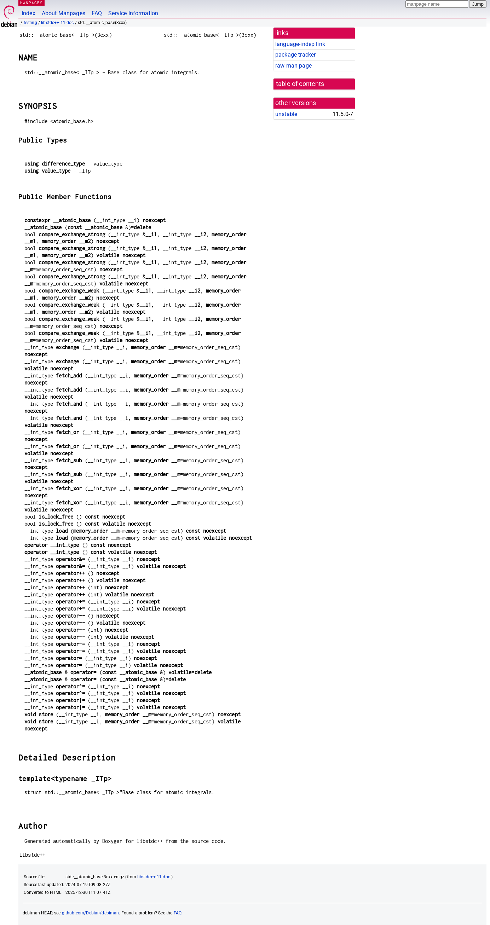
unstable (286, 114)
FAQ (97, 13)
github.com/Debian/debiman (90, 912)
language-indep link (300, 44)
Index (28, 13)
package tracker (295, 54)
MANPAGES (31, 2)
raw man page (293, 65)
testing (30, 22)
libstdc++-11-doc (57, 22)
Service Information (133, 13)
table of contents (300, 83)
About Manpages (63, 13)
